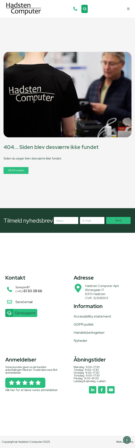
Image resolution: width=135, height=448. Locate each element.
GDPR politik (84, 324)
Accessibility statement (92, 316)
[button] (128, 9)
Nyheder (80, 340)
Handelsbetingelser (89, 332)
